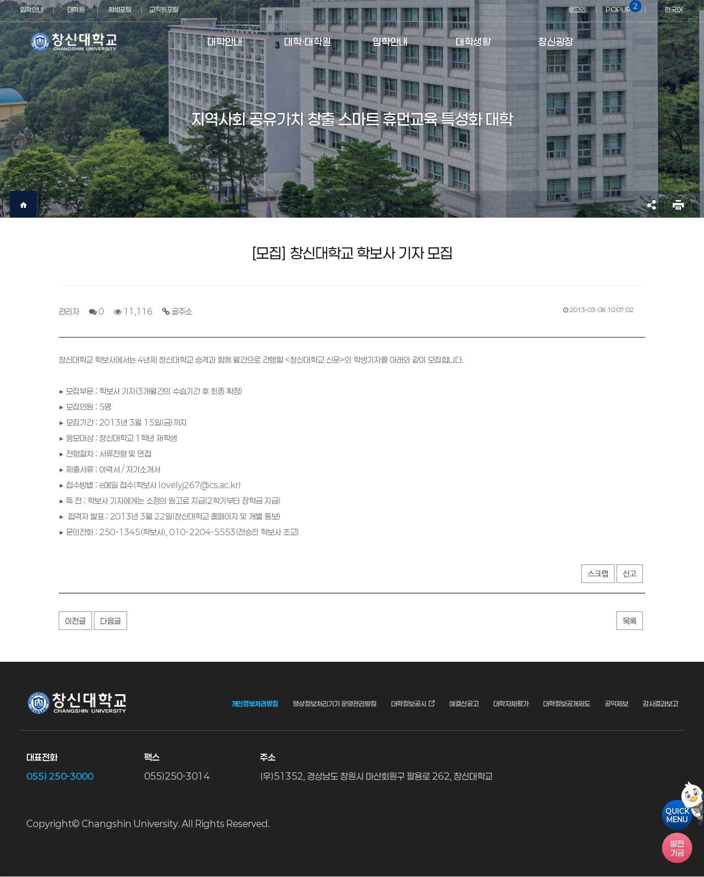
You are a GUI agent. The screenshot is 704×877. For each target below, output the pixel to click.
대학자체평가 (510, 703)
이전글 (75, 621)
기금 (677, 847)
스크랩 (598, 574)
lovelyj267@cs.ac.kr (198, 485)
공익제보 (616, 703)
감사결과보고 (660, 703)
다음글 (110, 621)
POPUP (622, 7)
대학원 (76, 9)
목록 (630, 621)
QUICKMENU (677, 815)
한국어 (673, 9)
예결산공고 (464, 703)
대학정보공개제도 (566, 703)
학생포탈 (120, 9)
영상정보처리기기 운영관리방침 (334, 703)
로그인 (577, 9)
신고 (630, 574)
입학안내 (32, 9)
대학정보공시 (408, 703)
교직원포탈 (163, 9)
